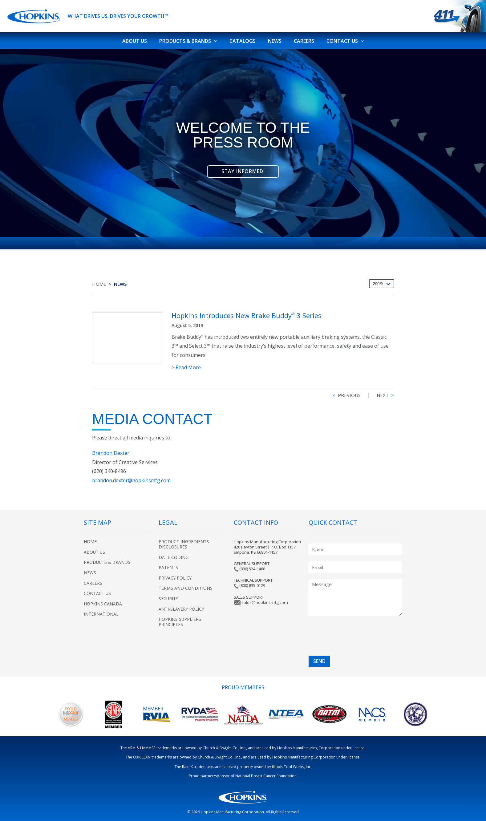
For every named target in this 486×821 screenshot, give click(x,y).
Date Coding (173, 554)
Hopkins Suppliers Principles (180, 619)
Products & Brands (192, 39)
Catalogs (244, 39)
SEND (319, 658)
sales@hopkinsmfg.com (263, 599)
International (101, 611)
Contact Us (339, 39)
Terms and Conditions (186, 585)
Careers (300, 39)
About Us (140, 39)
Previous (347, 392)
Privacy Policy (175, 575)
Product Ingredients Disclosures (184, 541)
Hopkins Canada (103, 601)
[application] (218, 39)
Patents (168, 565)
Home (99, 281)
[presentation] (344, 637)
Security (169, 596)
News (273, 39)
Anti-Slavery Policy (182, 606)
